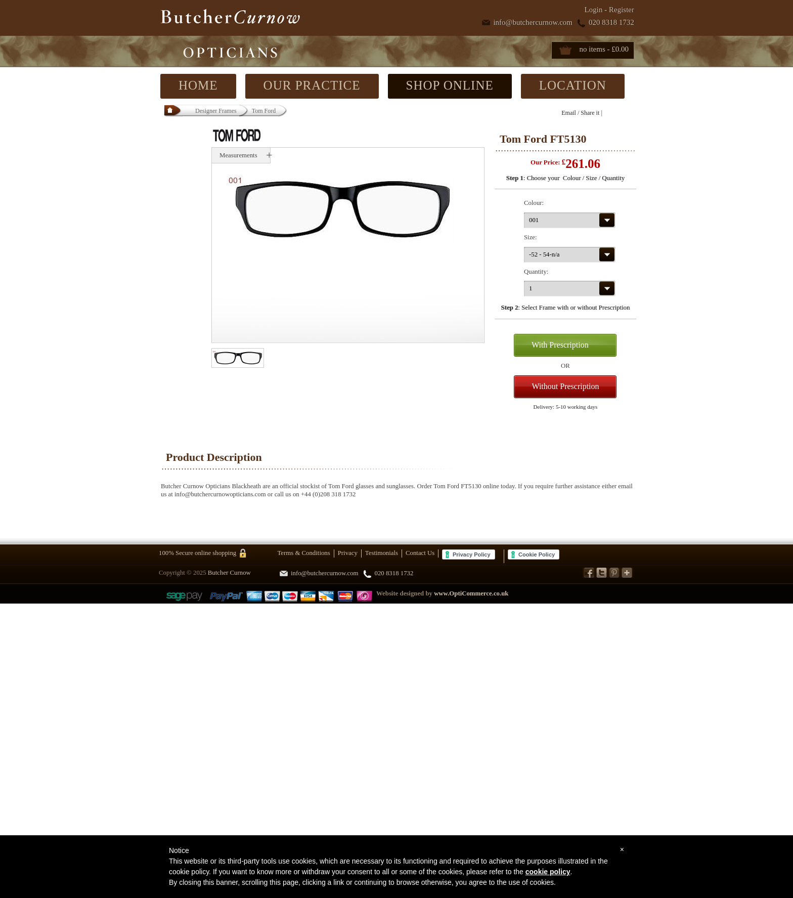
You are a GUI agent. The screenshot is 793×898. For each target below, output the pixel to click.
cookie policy (547, 872)
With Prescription (560, 344)
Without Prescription (565, 386)
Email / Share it (580, 112)
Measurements (238, 155)
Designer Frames (216, 110)
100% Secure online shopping (197, 553)
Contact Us (420, 553)
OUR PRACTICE (312, 85)
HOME (198, 85)
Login (594, 10)
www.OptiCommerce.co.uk (471, 593)
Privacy (348, 553)
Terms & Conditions (303, 553)
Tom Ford (264, 110)
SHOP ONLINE (450, 85)
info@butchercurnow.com (532, 22)
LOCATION (572, 85)
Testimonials (381, 553)
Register (621, 10)
